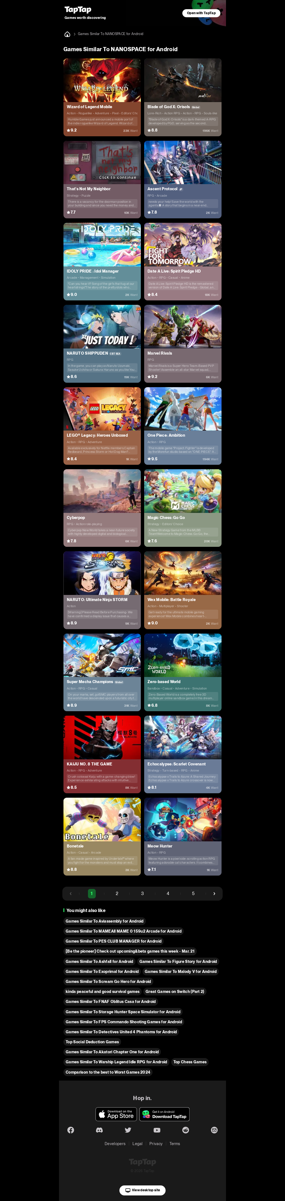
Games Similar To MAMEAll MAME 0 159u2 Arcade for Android (123, 931)
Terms (174, 1143)
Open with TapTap (201, 13)
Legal (137, 1143)
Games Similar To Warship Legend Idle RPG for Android (116, 1062)
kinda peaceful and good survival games (102, 991)
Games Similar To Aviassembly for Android (105, 921)
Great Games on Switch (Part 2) (175, 991)
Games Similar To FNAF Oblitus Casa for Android (111, 1001)
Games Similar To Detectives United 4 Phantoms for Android (121, 1032)
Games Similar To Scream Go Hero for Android (108, 981)
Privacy (156, 1143)
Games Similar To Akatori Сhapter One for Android (112, 1052)
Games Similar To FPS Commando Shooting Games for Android (124, 1022)
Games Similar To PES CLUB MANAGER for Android (113, 941)
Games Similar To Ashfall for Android (99, 961)
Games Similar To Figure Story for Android (178, 961)
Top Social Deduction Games (92, 1042)
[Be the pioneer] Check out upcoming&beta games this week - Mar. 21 (130, 951)
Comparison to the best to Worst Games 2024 (108, 1072)
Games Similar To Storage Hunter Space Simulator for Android (123, 1012)
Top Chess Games (190, 1062)
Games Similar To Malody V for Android (181, 971)
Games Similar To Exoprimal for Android (102, 971)
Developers (115, 1143)
